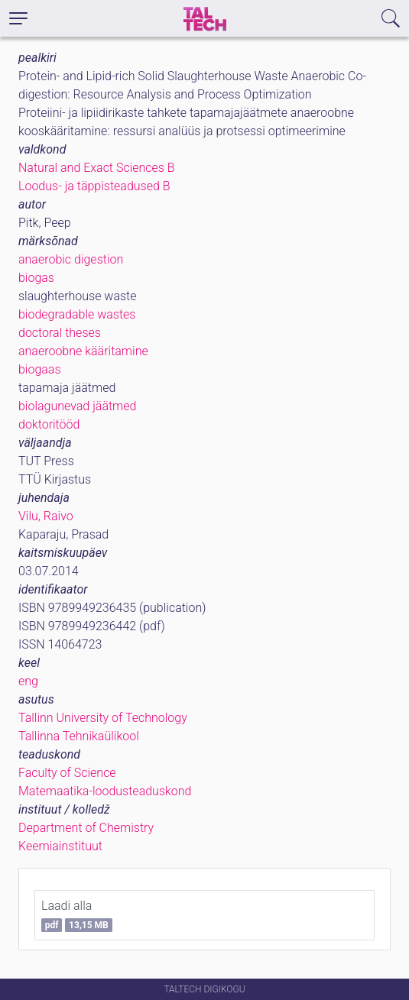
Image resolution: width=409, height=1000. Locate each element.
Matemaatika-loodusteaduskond (104, 791)
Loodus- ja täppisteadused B (94, 186)
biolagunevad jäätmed (77, 406)
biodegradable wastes (76, 314)
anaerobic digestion (70, 259)
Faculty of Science (67, 772)
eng (28, 681)
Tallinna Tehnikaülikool (78, 736)
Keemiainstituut (60, 846)
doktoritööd (49, 424)
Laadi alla (76, 915)
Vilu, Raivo (45, 516)
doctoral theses (59, 332)
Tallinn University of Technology (102, 717)
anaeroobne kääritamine (83, 351)
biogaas (39, 369)
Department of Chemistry (86, 827)
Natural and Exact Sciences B (96, 167)
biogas (36, 277)
